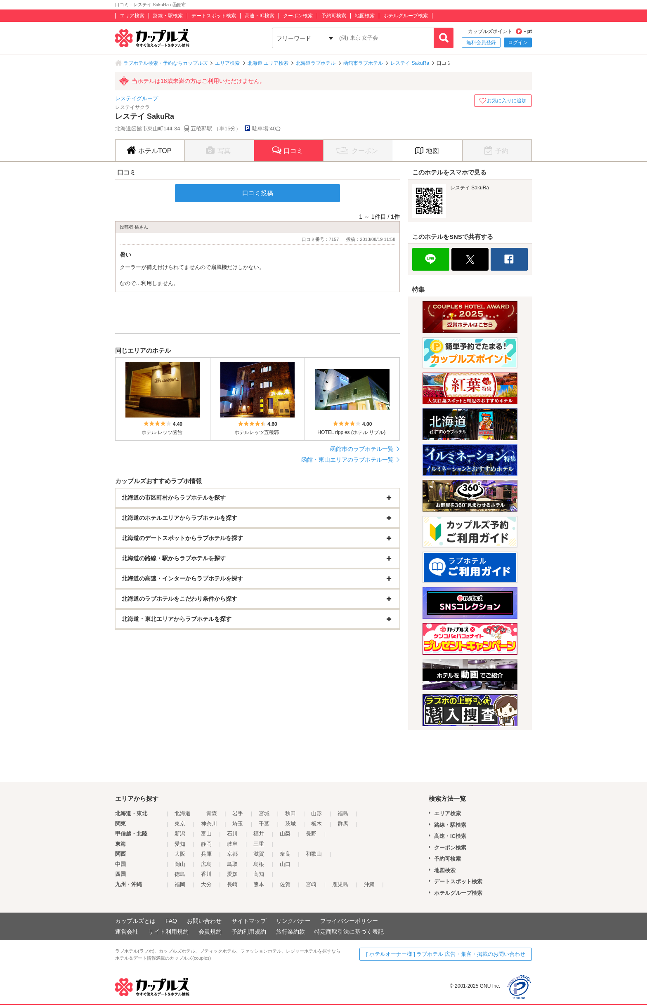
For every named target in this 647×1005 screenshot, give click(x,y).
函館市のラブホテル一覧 (362, 449)
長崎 (232, 884)
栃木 (316, 824)
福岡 (180, 884)
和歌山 (314, 854)
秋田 (290, 813)
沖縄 (369, 884)
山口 (285, 864)
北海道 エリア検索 (268, 63)
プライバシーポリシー (349, 921)
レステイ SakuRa (409, 63)
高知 (258, 874)
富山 (206, 833)
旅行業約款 (290, 931)
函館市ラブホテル (363, 63)
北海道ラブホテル (315, 63)
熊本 (258, 884)
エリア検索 (132, 16)
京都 (232, 854)
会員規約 (210, 931)
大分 (206, 884)
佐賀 (285, 884)
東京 (180, 824)
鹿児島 (340, 884)
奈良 (285, 854)
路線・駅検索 (168, 16)
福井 (258, 833)
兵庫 (206, 854)
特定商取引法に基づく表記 (349, 931)
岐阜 (232, 844)
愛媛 (232, 874)
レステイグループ (136, 98)
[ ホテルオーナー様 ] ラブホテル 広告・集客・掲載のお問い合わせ (445, 954)
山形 (316, 813)
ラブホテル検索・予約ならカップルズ (165, 63)
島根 (258, 864)
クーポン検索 (298, 16)
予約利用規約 (248, 931)
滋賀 (258, 854)
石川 (232, 833)
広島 (206, 864)
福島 (343, 813)
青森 (211, 813)
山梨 (285, 833)
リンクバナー (293, 921)
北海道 (183, 813)
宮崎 (311, 884)
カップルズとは (135, 921)
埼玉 (237, 824)
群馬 (343, 824)
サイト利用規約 (168, 931)
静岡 (206, 844)
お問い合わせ (204, 921)
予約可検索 (333, 16)
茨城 (290, 824)
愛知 (180, 844)
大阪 (180, 854)
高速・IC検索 (259, 16)
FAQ (171, 921)
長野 (311, 833)
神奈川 (209, 824)
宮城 (264, 813)
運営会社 (126, 931)
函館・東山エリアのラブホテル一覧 (347, 459)
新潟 (180, 833)
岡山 (180, 864)
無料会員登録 (481, 42)
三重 (258, 844)
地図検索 (365, 16)
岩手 (237, 813)
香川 (206, 874)
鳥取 (232, 864)
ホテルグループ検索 (405, 16)
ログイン (518, 42)
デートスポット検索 (213, 16)
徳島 (180, 874)
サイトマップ (248, 921)
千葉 (264, 824)
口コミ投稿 (257, 192)
